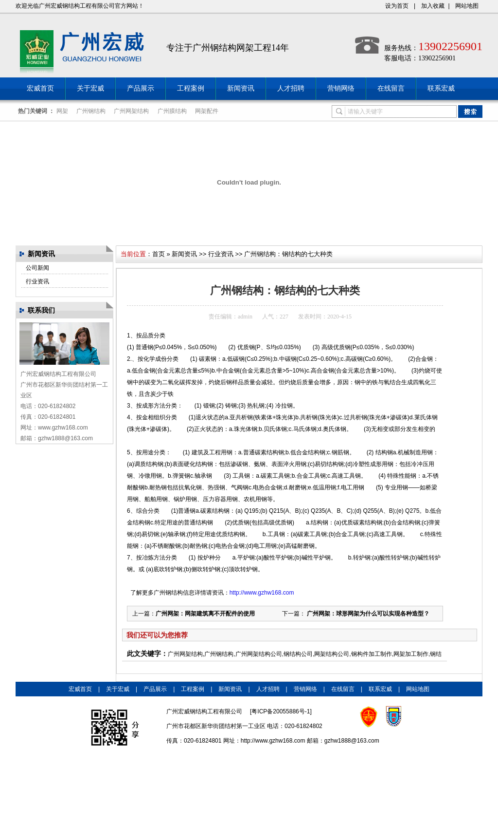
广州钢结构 (91, 111)
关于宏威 (90, 88)
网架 (62, 111)
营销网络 (341, 88)
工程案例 (190, 88)
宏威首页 (40, 88)
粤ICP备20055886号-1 (280, 711)
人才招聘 (290, 88)
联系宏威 (441, 88)
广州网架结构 (131, 111)
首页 (158, 254)
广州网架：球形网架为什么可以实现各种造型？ (367, 613)
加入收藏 (433, 5)
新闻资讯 (240, 88)
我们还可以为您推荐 (157, 635)
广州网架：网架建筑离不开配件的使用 (205, 613)
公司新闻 (37, 267)
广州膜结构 (172, 111)
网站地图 (467, 5)
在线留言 (391, 88)
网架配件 (206, 111)
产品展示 (140, 88)
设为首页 (397, 5)
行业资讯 (37, 281)
